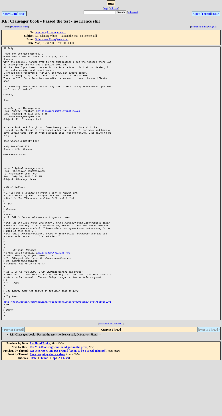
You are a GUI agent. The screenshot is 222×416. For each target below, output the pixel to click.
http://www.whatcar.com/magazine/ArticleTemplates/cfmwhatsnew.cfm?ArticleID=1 (57, 353)
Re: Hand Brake (40, 397)
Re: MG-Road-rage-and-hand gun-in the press (58, 401)
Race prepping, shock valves (47, 408)
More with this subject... (111, 378)
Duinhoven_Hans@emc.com (51, 39)
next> (22, 13)
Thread (206, 13)
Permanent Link (199, 26)
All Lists (114, 8)
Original (212, 26)
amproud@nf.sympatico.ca (50, 32)
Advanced (133, 12)
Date (14, 13)
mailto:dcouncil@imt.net (53, 294)
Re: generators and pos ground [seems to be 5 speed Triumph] (68, 405)
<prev (6, 13)
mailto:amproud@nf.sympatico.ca (58, 124)
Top (106, 8)
